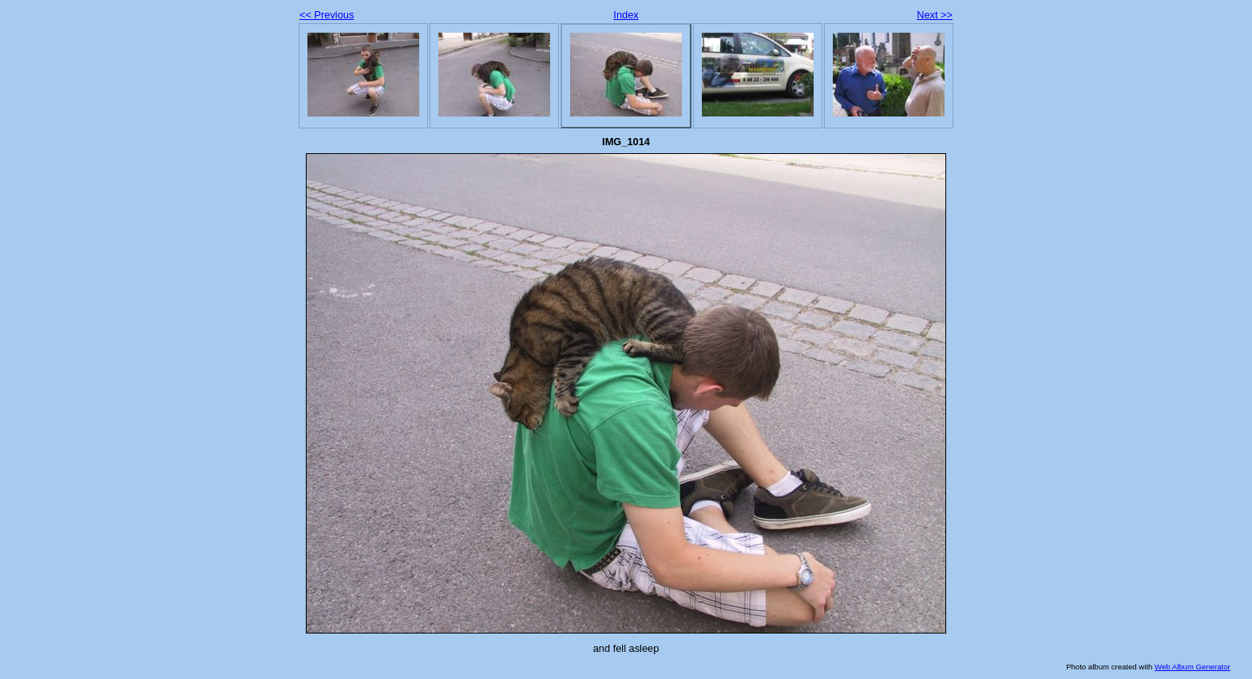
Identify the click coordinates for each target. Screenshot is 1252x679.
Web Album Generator (1192, 666)
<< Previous (326, 15)
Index (625, 15)
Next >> (935, 15)
